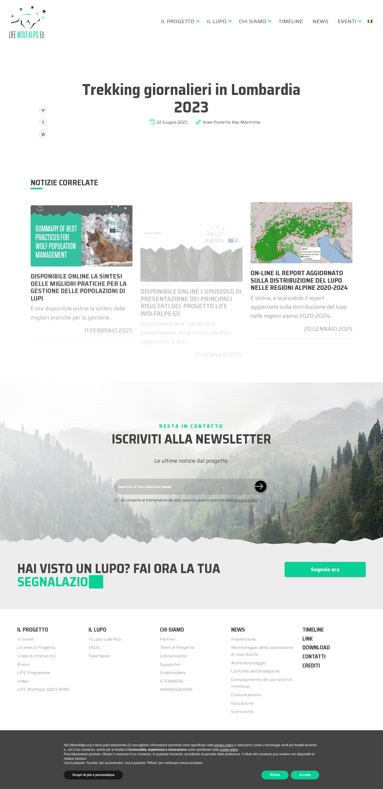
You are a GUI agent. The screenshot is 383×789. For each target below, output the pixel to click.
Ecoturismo (242, 711)
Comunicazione (246, 694)
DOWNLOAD (316, 647)
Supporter (170, 664)
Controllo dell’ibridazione (255, 671)
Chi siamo (252, 21)
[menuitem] (179, 21)
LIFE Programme (33, 672)
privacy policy (245, 500)
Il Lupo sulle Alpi (105, 639)
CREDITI (311, 665)
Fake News (99, 656)
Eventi (347, 21)
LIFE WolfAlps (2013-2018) (43, 689)
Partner (167, 639)
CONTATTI (314, 656)
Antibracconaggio (248, 662)
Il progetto (177, 21)
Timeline (290, 21)
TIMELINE (313, 629)
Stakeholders (173, 672)
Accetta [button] (305, 775)
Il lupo (217, 21)
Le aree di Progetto (36, 647)
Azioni (23, 664)
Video (22, 681)
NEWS (238, 629)
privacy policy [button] (224, 745)
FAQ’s (94, 647)
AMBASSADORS (176, 689)
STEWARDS (171, 681)
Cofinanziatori (174, 656)
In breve (25, 639)
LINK (307, 638)
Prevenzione (243, 639)
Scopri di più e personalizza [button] (93, 775)
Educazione (242, 703)
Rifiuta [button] (275, 775)
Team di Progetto (177, 647)
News (320, 21)
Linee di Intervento (36, 656)
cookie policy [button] (229, 750)
